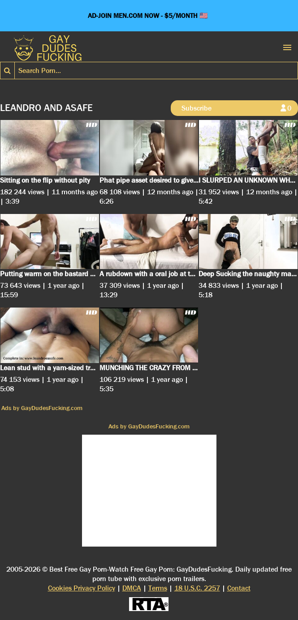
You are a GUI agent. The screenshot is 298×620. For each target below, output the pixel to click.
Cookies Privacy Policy (81, 588)
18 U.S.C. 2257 (197, 588)
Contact (238, 588)
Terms (157, 588)
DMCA (131, 588)
